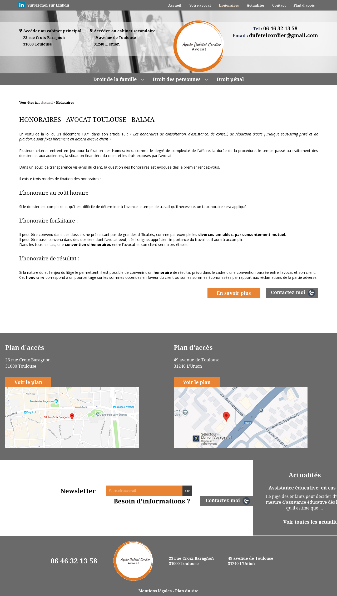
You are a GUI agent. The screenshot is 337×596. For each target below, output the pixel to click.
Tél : (275, 28)
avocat (112, 239)
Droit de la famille (115, 79)
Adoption (176, 315)
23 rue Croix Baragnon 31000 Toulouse (191, 560)
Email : (275, 35)
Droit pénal (230, 79)
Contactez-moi (288, 292)
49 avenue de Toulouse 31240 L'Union (250, 560)
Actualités (255, 5)
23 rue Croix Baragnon (44, 41)
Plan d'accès (304, 5)
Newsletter (78, 491)
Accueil (174, 5)
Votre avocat (200, 5)
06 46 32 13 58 (74, 560)
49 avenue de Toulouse (115, 41)
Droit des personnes (177, 79)
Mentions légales (155, 590)
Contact (279, 5)
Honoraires (229, 5)
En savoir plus (234, 293)
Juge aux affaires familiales (99, 315)
